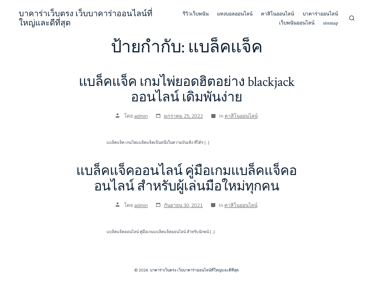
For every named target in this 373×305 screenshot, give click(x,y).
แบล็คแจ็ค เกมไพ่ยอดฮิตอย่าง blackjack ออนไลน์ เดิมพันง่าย (186, 89)
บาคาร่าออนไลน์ (320, 14)
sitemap (330, 23)
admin (141, 116)
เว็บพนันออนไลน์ (296, 23)
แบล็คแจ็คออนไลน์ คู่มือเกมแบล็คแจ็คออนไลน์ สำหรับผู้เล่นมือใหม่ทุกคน (186, 178)
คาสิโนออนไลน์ (277, 14)
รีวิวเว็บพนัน (196, 14)
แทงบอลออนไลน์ (235, 14)
